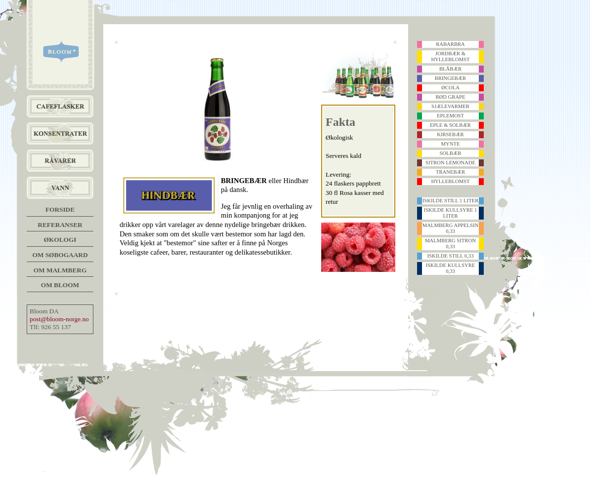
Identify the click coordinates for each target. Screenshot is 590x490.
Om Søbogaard (59, 255)
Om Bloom (60, 285)
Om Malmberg (60, 270)
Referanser (60, 224)
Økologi (60, 239)
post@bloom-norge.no (59, 319)
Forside (60, 209)
